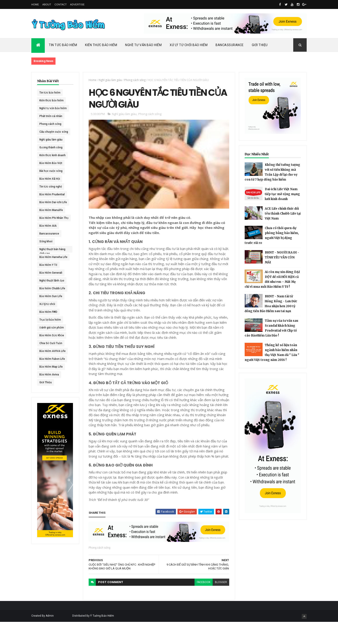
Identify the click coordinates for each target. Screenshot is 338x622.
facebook (203, 582)
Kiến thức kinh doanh (52, 155)
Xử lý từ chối (47, 304)
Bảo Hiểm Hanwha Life (53, 257)
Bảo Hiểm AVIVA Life (52, 351)
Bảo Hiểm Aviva (49, 374)
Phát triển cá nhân (50, 116)
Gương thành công (50, 147)
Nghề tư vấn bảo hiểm (53, 108)
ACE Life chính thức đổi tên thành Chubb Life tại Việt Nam (283, 213)
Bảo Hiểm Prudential (52, 194)
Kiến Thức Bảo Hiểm (101, 45)
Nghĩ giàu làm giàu (50, 139)
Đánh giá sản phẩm (51, 327)
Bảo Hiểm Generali (50, 272)
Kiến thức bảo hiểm (51, 100)
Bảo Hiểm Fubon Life (52, 358)
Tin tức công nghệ (50, 186)
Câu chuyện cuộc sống (53, 131)
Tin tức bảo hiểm (49, 92)
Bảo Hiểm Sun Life (50, 296)
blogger (221, 582)
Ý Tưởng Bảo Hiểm (102, 615)
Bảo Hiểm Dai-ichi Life (53, 202)
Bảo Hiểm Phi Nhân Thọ (53, 217)
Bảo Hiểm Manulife (51, 210)
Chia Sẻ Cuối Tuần (50, 343)
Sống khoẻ (46, 241)
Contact (61, 4)
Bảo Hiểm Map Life (51, 366)
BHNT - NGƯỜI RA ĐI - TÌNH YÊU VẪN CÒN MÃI (282, 257)
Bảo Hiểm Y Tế (48, 264)
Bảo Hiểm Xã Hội (49, 178)
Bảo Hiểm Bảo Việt (50, 163)
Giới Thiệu (260, 45)
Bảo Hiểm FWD (48, 311)
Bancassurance (230, 45)
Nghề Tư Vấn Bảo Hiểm (143, 45)
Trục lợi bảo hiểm (50, 319)
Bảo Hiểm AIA (48, 225)
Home (35, 4)
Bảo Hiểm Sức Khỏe (51, 335)
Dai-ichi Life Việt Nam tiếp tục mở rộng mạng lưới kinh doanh (282, 194)
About (46, 4)
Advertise (77, 4)
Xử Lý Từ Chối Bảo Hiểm (189, 45)
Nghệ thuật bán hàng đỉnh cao (52, 250)
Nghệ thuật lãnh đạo (51, 280)
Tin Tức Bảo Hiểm (63, 45)
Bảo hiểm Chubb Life (52, 288)
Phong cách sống (50, 124)
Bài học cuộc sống (50, 171)
